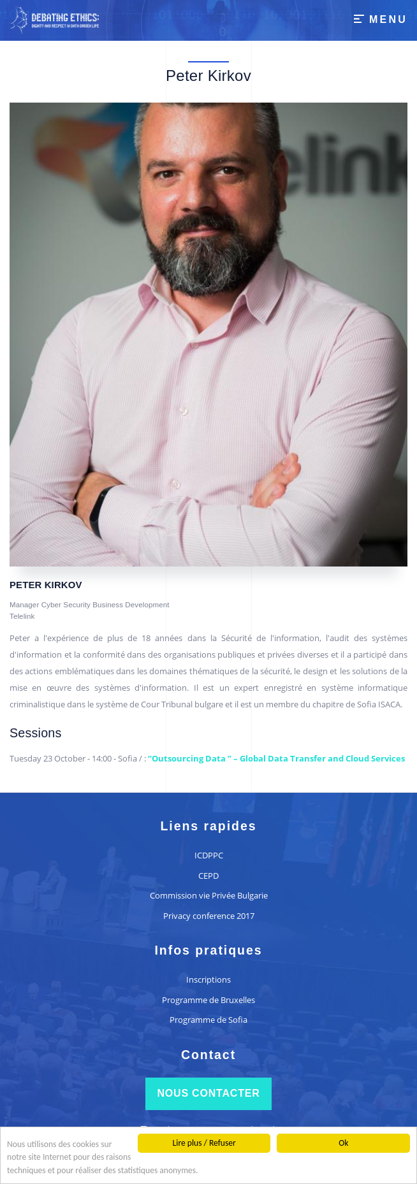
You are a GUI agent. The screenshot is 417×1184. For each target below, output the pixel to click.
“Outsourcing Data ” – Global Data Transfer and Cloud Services (276, 758)
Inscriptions (208, 979)
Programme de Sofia (208, 1019)
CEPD (208, 875)
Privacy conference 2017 (208, 915)
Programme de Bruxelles (208, 1000)
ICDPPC (208, 855)
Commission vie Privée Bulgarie (209, 895)
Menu (388, 19)
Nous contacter (208, 1093)
